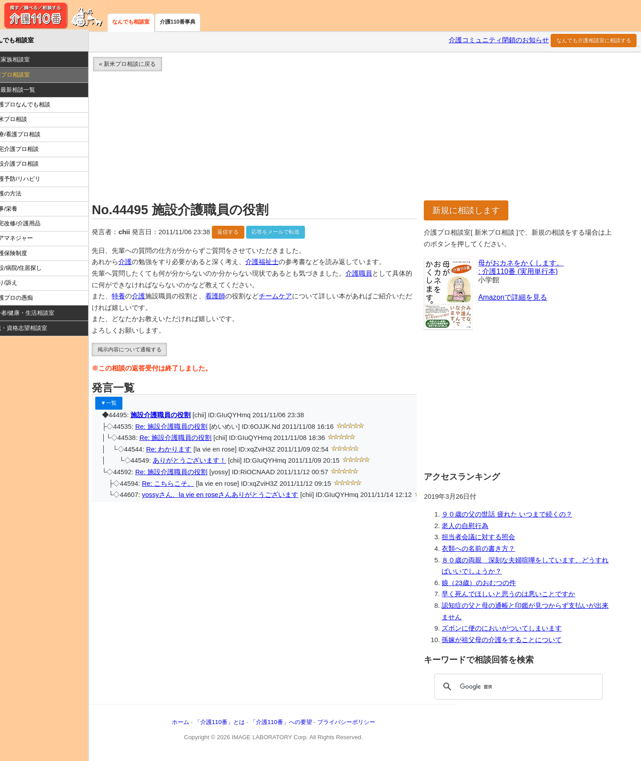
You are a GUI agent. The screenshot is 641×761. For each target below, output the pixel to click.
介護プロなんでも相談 (36, 106)
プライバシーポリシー (360, 723)
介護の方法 (21, 195)
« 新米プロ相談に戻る (141, 65)
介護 (139, 263)
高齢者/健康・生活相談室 (36, 314)
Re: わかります (183, 450)
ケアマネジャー (27, 239)
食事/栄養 (19, 210)
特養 (132, 297)
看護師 (229, 297)
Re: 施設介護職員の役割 (186, 427)
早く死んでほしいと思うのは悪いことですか (514, 595)
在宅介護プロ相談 (30, 150)
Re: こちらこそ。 (182, 484)
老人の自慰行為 (470, 527)
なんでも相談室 (131, 22)
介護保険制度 (24, 254)
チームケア (289, 297)
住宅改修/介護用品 (31, 224)
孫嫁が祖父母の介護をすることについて (507, 641)
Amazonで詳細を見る (518, 298)
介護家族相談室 (24, 61)
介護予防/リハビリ (31, 180)
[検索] (521, 688)
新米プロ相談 (24, 121)
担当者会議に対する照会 (484, 538)
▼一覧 (123, 405)
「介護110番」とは (233, 723)
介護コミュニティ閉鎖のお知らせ (499, 41)
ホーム (194, 723)
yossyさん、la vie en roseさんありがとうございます (234, 496)
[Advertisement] (366, 139)
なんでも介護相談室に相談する (593, 42)
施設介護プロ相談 (30, 165)
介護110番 (53, 15)
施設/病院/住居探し (31, 269)
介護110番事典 (177, 22)
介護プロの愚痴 (27, 299)
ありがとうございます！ (203, 462)
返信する (242, 233)
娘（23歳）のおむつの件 (484, 584)
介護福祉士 (276, 263)
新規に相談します (472, 211)
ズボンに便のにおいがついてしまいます (507, 630)
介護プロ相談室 (24, 76)
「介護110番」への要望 (295, 723)
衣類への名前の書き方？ (484, 550)
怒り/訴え (19, 284)
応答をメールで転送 (290, 233)
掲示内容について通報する (143, 351)
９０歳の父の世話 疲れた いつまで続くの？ (512, 516)
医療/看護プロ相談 (31, 135)
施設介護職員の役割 (175, 416)
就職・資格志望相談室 (32, 329)
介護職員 (373, 275)
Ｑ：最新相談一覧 (26, 91)
